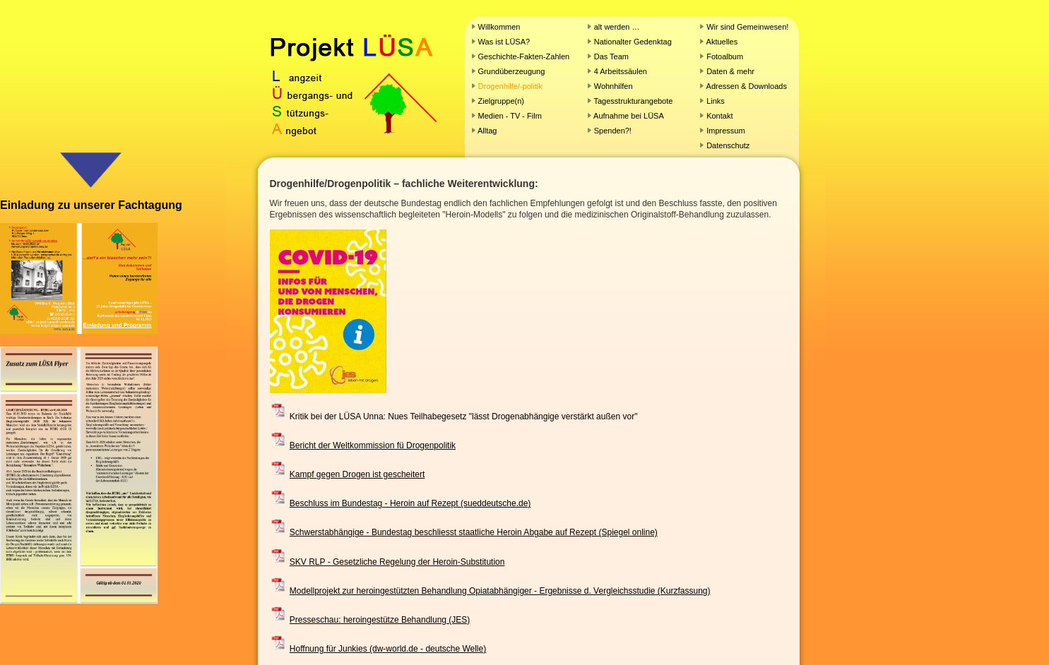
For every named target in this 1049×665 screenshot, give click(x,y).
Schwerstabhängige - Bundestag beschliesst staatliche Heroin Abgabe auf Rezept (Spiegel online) (474, 532)
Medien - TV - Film (510, 116)
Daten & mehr (730, 71)
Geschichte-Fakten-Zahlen (524, 56)
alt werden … (617, 27)
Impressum (725, 130)
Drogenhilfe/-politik (510, 86)
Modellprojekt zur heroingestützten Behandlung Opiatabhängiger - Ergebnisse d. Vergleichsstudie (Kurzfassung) (500, 591)
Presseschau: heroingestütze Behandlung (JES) (380, 620)
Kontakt (719, 116)
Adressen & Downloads (746, 86)
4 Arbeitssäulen (620, 71)
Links (715, 101)
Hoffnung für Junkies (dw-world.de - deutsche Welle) (388, 649)
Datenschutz (727, 145)
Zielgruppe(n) (501, 101)
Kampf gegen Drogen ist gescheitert (357, 474)
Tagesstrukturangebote (633, 101)
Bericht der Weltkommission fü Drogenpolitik (373, 445)
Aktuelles (722, 41)
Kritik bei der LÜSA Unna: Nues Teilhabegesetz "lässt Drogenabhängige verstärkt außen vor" (464, 416)
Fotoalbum (724, 56)
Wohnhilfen (613, 86)
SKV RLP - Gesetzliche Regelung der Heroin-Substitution (397, 562)
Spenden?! (613, 130)
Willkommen (499, 27)
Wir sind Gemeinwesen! (747, 27)
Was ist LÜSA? (504, 41)
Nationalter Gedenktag (632, 41)
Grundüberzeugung (511, 71)
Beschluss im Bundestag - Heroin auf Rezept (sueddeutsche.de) (410, 503)
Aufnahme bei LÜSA (628, 116)
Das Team (611, 56)
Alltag (487, 130)
